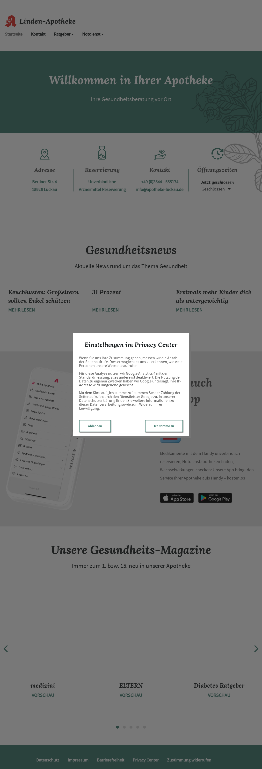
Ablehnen (95, 426)
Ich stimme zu (164, 426)
